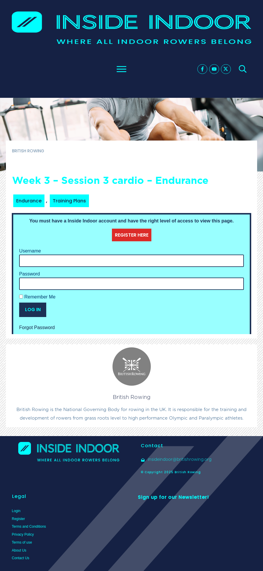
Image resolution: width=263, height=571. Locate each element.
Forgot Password (37, 327)
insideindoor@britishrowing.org (179, 459)
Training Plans (69, 200)
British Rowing (131, 397)
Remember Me (37, 296)
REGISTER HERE (131, 235)
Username (30, 250)
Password (29, 273)
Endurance (29, 200)
